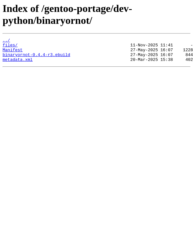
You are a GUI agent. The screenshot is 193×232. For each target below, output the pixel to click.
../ (6, 41)
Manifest (12, 52)
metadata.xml (18, 64)
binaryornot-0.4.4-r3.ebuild (36, 58)
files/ (10, 47)
